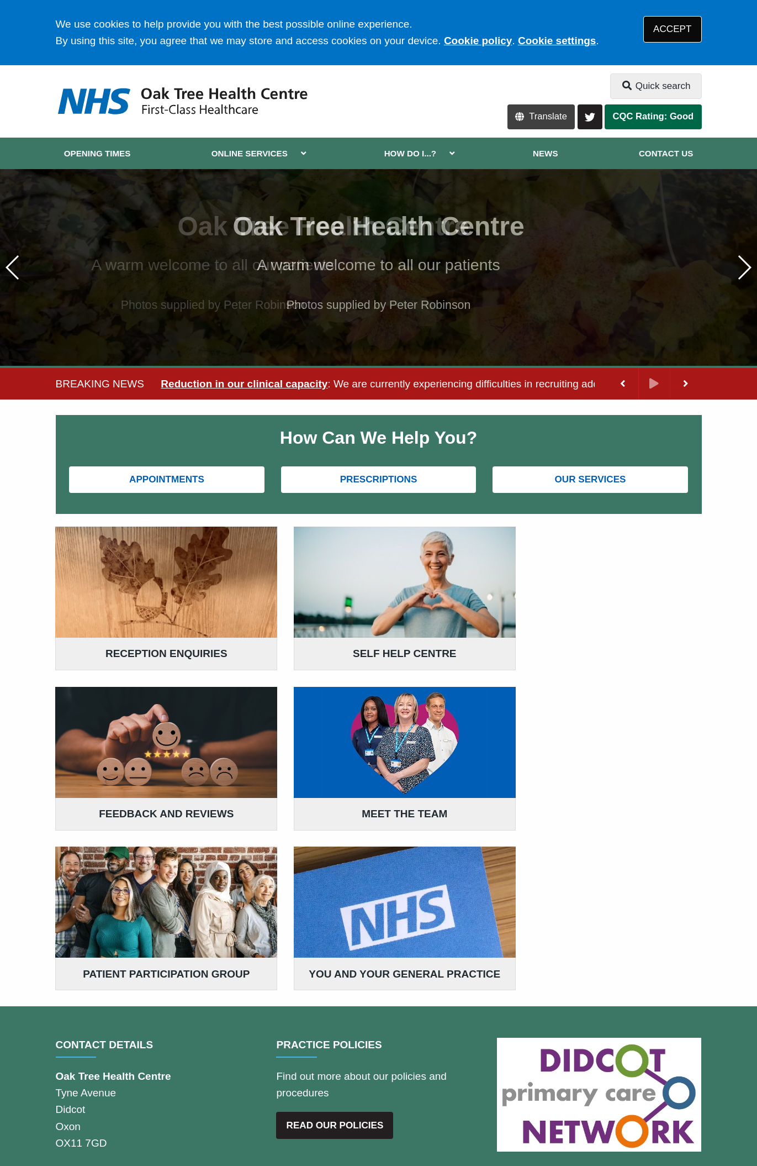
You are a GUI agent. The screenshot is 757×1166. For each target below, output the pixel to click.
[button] (744, 267)
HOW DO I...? (410, 153)
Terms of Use (154, 1080)
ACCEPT (672, 29)
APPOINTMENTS (166, 479)
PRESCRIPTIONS (378, 479)
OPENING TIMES (97, 153)
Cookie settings (557, 40)
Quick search (656, 86)
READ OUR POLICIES (335, 964)
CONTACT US (666, 153)
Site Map (566, 1080)
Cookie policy (478, 40)
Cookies (518, 1080)
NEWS (545, 153)
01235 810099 (143, 1009)
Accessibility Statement (305, 1080)
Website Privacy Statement (429, 1080)
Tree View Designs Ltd (153, 1121)
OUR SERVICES (590, 479)
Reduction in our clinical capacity (244, 384)
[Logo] (182, 101)
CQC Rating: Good (653, 116)
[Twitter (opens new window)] (66, 1121)
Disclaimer (218, 1080)
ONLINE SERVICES (249, 153)
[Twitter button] (590, 116)
